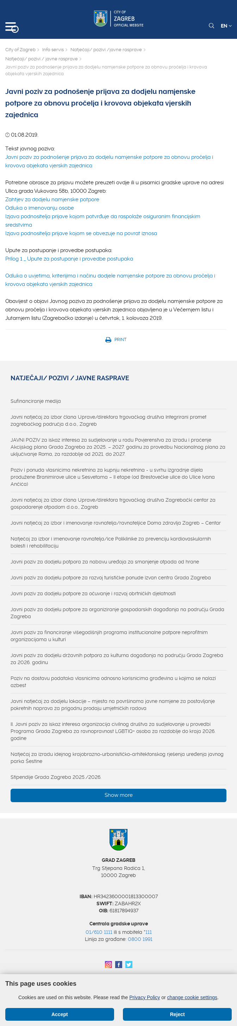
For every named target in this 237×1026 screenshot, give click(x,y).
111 (148, 932)
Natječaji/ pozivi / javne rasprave (41, 58)
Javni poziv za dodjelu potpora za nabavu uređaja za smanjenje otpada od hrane (105, 562)
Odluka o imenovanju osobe (39, 208)
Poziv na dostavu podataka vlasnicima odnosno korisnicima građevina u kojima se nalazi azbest (113, 681)
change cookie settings (192, 997)
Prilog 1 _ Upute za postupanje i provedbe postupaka (69, 259)
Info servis (53, 49)
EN (226, 26)
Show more (119, 795)
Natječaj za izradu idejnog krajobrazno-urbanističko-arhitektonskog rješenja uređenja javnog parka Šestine (117, 757)
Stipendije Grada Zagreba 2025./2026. (56, 777)
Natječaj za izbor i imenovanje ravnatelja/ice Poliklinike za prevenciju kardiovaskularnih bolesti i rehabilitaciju (111, 542)
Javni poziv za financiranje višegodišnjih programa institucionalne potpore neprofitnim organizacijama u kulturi (109, 636)
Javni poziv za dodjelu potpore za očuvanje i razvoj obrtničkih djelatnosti (93, 593)
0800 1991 (140, 939)
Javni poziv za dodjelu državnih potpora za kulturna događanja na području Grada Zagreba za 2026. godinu (117, 658)
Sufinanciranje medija (36, 401)
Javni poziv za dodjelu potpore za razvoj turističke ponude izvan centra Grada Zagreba (111, 577)
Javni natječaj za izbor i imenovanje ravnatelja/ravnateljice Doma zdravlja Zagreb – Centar (116, 523)
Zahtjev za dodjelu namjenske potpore (52, 199)
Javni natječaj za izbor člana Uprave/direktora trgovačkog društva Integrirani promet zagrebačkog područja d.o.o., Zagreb (108, 420)
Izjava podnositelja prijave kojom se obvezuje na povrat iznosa (81, 233)
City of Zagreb (20, 49)
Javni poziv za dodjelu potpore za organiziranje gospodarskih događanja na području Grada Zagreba (117, 613)
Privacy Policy (144, 997)
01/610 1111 (99, 932)
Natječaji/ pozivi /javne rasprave (106, 49)
